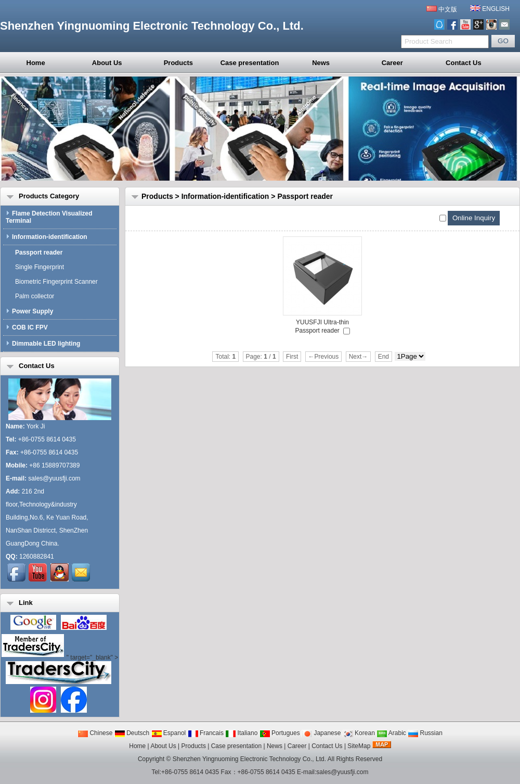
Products (178, 63)
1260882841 (36, 556)
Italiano (241, 733)
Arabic (391, 733)
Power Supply (29, 311)
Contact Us (464, 63)
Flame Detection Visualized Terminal (49, 217)
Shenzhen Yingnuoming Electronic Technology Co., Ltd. (249, 759)
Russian (425, 733)
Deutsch (131, 733)
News (321, 63)
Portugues (279, 733)
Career (392, 63)
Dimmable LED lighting (43, 343)
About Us (107, 63)
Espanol (168, 733)
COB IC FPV (27, 327)
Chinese (94, 733)
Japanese (321, 733)
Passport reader (305, 196)
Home (36, 63)
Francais (206, 733)
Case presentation (249, 63)
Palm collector (32, 296)
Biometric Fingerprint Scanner (54, 281)
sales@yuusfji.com (54, 478)
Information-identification (225, 196)
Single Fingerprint (37, 267)
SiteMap (358, 746)
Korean (359, 733)
